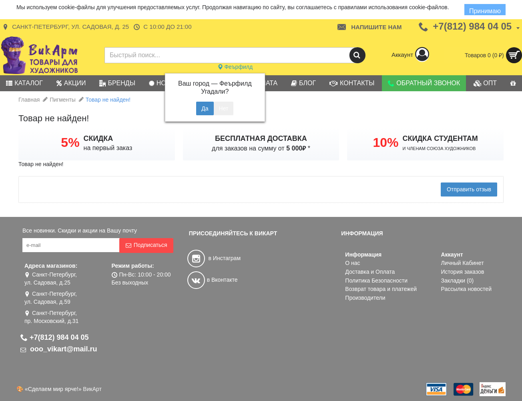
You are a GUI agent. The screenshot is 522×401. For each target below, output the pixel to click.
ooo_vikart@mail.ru (58, 349)
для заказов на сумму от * (261, 148)
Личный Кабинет (462, 263)
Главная (29, 99)
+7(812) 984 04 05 (54, 337)
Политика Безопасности (376, 280)
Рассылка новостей (466, 289)
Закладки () (457, 280)
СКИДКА (98, 138)
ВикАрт (92, 389)
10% (385, 142)
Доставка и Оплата (370, 272)
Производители (365, 298)
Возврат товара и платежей (381, 289)
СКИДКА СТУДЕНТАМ (440, 138)
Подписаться (146, 245)
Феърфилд (235, 67)
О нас (352, 263)
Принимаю (485, 11)
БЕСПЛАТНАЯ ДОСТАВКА (261, 138)
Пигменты (63, 99)
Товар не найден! (108, 99)
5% (70, 142)
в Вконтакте (212, 280)
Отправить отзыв (469, 189)
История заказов (462, 272)
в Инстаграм (214, 258)
